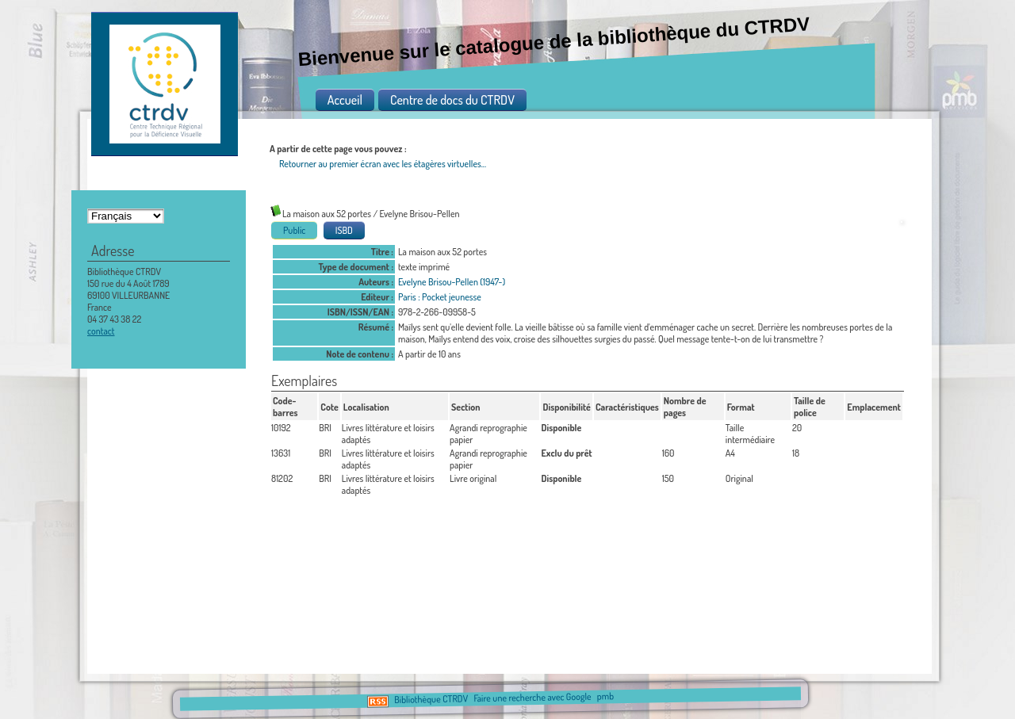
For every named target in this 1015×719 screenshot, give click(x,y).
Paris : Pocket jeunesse (439, 297)
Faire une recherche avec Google (532, 697)
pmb (605, 696)
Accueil (344, 100)
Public (294, 230)
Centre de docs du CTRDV (452, 100)
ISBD (344, 230)
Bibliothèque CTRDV (431, 699)
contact (101, 331)
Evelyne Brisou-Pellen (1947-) (451, 282)
